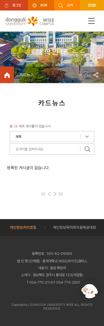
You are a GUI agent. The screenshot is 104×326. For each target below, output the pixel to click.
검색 (70, 5)
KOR (43, 5)
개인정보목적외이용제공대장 (74, 227)
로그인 (16, 5)
